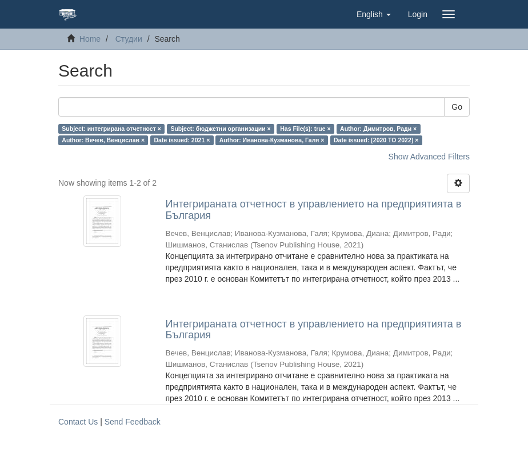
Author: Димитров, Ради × (378, 128)
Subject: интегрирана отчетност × (111, 128)
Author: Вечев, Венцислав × (103, 140)
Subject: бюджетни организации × (220, 128)
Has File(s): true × (305, 128)
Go (456, 106)
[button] (373, 14)
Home (90, 38)
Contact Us (78, 421)
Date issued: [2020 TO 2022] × (376, 140)
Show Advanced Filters (429, 156)
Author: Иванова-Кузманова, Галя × (272, 140)
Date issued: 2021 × (182, 140)
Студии (128, 38)
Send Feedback (133, 421)
